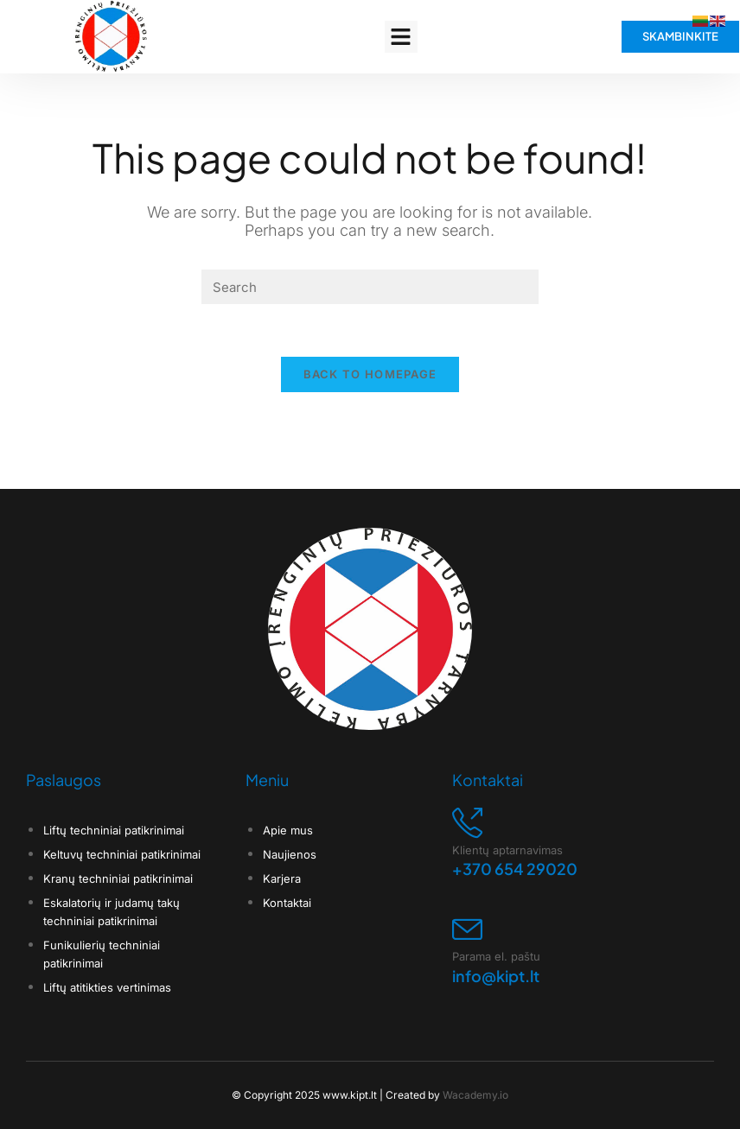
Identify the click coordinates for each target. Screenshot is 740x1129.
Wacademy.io (475, 1076)
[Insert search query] (370, 287)
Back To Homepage (370, 374)
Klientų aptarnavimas (507, 832)
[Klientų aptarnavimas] (467, 805)
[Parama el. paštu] (467, 912)
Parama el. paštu (496, 939)
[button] (401, 37)
